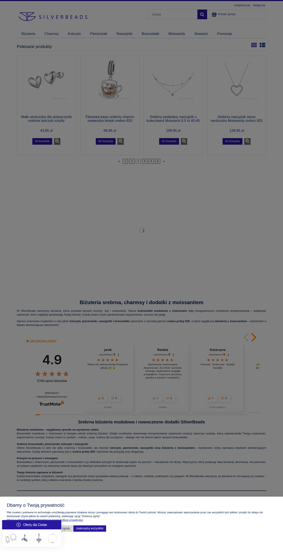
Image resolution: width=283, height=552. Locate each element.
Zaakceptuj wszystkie (89, 528)
